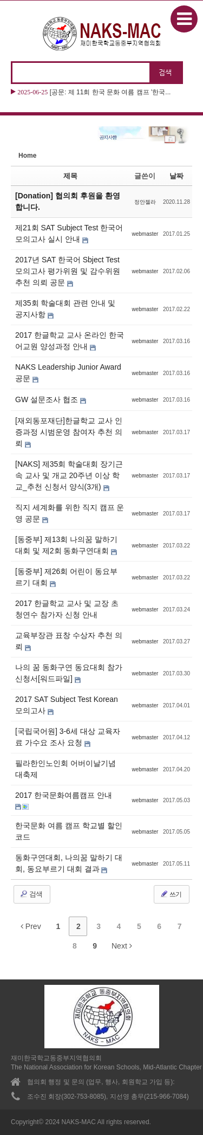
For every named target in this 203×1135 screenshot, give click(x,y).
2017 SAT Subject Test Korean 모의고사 (66, 705)
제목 (70, 176)
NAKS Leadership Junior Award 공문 (68, 373)
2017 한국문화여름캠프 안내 (63, 795)
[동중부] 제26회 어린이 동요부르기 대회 (66, 577)
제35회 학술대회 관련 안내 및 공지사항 (65, 309)
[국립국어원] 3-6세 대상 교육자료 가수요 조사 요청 (67, 737)
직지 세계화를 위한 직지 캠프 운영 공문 (69, 513)
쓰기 (170, 893)
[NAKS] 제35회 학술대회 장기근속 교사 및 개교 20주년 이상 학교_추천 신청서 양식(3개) (69, 475)
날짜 (176, 176)
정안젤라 (145, 202)
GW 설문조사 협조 (47, 399)
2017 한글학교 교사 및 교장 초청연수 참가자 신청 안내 (67, 609)
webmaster (145, 234)
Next (122, 945)
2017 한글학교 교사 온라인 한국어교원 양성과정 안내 (69, 341)
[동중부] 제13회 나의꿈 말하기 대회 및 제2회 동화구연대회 (66, 545)
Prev (31, 926)
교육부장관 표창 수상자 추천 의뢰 (68, 641)
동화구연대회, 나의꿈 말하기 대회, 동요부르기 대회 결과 (68, 863)
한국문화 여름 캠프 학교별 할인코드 (68, 831)
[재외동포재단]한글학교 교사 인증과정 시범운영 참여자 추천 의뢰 (68, 432)
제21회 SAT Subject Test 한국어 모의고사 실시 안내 (69, 233)
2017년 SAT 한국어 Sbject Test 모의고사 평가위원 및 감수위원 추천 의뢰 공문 (67, 271)
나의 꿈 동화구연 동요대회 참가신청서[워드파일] (68, 673)
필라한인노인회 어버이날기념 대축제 (65, 769)
